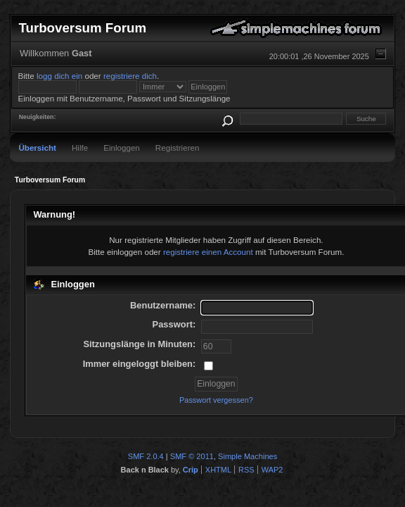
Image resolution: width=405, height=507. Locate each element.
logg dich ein (59, 75)
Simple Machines (247, 456)
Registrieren (177, 147)
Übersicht (37, 147)
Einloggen (121, 147)
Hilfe (80, 147)
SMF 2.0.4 (146, 456)
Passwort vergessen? (216, 400)
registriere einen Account (208, 251)
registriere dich (130, 75)
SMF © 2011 (192, 456)
